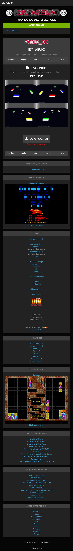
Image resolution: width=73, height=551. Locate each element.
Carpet (36, 534)
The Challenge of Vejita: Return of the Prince (36, 461)
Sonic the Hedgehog (36, 475)
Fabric (36, 527)
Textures (36, 529)
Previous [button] (11, 60)
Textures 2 (36, 532)
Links (36, 257)
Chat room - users (36, 244)
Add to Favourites (36, 289)
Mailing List (36, 284)
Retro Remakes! (36, 344)
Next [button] (62, 60)
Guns (36, 514)
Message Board (36, 239)
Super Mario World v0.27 (36, 441)
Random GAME (36, 361)
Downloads (36, 264)
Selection (36, 512)
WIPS (36, 354)
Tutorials (36, 267)
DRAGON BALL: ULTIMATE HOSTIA (36, 483)
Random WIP (36, 359)
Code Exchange (36, 262)
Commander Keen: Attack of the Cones (36, 454)
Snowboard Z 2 (36, 459)
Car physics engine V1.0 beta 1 (36, 456)
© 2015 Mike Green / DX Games (36, 542)
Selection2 (36, 519)
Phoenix (36, 451)
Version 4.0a (37, 548)
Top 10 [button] (36, 60)
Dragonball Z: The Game (36, 444)
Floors (36, 524)
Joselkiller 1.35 (36, 495)
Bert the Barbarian (36, 488)
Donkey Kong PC (36, 478)
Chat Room (36, 349)
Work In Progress (36, 252)
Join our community (36, 169)
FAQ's (36, 272)
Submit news (36, 294)
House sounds (36, 517)
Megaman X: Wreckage (36, 480)
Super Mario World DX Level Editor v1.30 (37, 490)
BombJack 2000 (36, 493)
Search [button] (49, 60)
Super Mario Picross (36, 446)
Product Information (36, 277)
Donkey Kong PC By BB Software (36, 204)
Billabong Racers (36, 439)
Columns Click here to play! (36, 400)
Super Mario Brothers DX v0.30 (36, 449)
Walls (36, 522)
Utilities (36, 269)
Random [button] (23, 60)
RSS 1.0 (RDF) (36, 330)
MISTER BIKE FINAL (36, 498)
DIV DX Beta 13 (11, 31)
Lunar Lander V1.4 (36, 485)
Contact (36, 282)
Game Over (36, 247)
